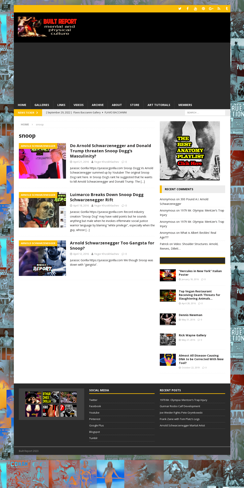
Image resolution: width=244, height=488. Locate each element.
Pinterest (94, 447)
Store (134, 104)
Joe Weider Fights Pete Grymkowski (181, 440)
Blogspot (94, 460)
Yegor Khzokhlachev (106, 161)
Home (22, 104)
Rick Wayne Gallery (192, 363)
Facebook (95, 434)
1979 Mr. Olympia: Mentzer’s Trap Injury (183, 428)
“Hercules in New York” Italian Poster (200, 301)
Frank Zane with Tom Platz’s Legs (180, 447)
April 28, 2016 (189, 331)
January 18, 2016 (190, 307)
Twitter (93, 428)
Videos (79, 104)
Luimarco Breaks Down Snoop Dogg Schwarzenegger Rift (107, 197)
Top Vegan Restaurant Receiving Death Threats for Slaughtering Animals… (199, 322)
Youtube (94, 440)
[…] (143, 181)
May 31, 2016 (188, 347)
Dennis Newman (190, 343)
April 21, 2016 (81, 161)
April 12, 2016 (81, 253)
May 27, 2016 (188, 367)
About (117, 104)
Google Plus (96, 453)
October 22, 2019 (191, 395)
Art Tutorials (159, 104)
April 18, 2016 (81, 205)
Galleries (41, 104)
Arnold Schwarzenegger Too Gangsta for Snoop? (112, 245)
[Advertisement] (122, 70)
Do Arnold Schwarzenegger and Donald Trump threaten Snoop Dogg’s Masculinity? (110, 151)
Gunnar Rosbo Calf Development (180, 434)
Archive (98, 104)
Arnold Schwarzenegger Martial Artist (182, 453)
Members (185, 104)
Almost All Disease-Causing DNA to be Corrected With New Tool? (201, 387)
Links (61, 104)
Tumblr (93, 466)
